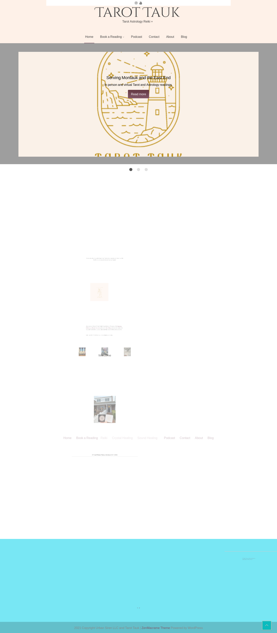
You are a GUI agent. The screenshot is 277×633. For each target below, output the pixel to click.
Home (89, 37)
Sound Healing (147, 258)
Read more (138, 94)
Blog (184, 37)
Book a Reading (111, 37)
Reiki (103, 258)
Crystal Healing (122, 258)
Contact (154, 37)
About (170, 37)
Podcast (136, 37)
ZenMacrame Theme (156, 628)
